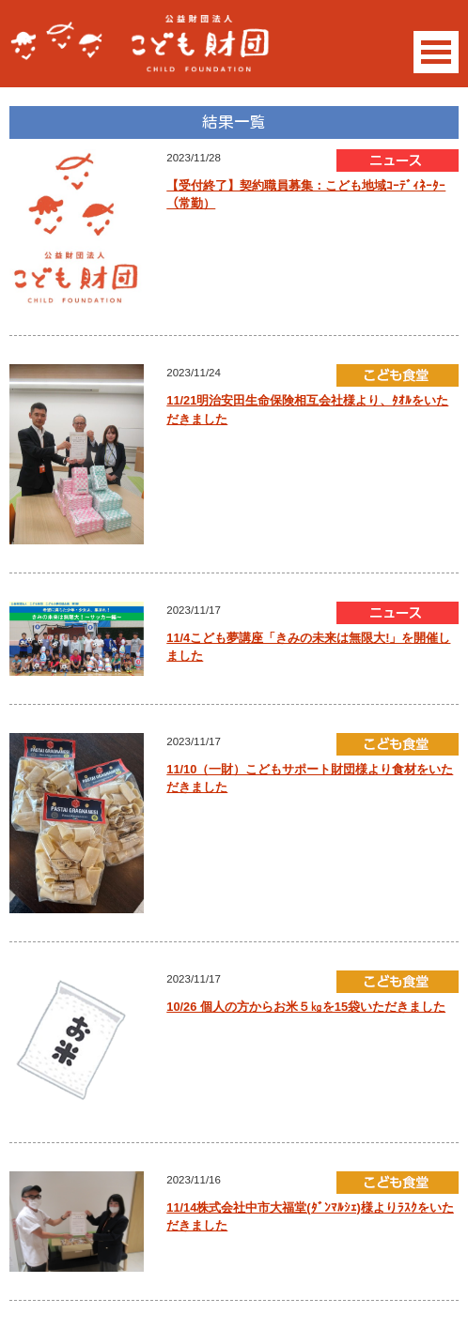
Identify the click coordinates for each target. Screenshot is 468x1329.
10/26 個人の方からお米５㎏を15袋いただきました (305, 1007)
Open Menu (436, 52)
